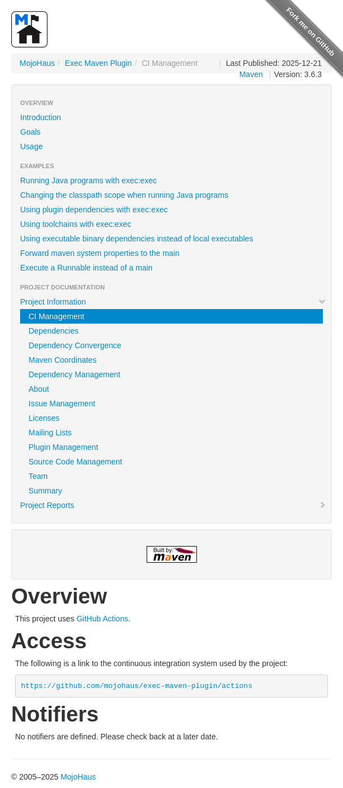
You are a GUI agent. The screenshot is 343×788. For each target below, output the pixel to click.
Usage (31, 146)
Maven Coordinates (62, 359)
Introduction (40, 117)
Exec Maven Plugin (98, 63)
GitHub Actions (103, 618)
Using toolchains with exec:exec (75, 224)
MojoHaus (37, 63)
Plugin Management (63, 447)
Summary (45, 490)
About (39, 388)
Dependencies (54, 330)
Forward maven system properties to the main (100, 253)
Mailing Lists (50, 432)
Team (38, 476)
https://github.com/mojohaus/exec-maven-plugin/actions (136, 686)
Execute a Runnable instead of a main (86, 267)
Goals (30, 131)
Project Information (173, 301)
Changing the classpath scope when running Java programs (124, 195)
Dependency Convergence (75, 345)
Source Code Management (75, 461)
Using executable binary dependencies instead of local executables (136, 238)
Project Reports (173, 505)
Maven (251, 74)
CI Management (56, 316)
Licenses (44, 418)
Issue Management (62, 403)
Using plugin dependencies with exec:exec (94, 209)
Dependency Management (74, 374)
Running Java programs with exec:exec (88, 180)
